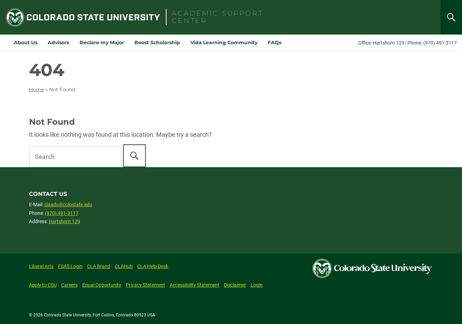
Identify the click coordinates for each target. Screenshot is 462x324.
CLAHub (124, 266)
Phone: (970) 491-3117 (432, 43)
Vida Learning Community (223, 42)
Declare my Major (101, 42)
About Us (25, 42)
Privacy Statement (145, 285)
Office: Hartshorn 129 (381, 43)
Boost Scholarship (157, 42)
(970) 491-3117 (61, 213)
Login (257, 285)
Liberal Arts (41, 266)
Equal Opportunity (101, 285)
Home (36, 89)
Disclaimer (235, 285)
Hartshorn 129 (64, 221)
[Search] (451, 17)
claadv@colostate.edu (68, 204)
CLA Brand (98, 266)
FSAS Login (70, 266)
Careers (69, 285)
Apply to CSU (43, 285)
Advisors (58, 42)
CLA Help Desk (152, 266)
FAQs (274, 42)
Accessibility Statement (194, 285)
